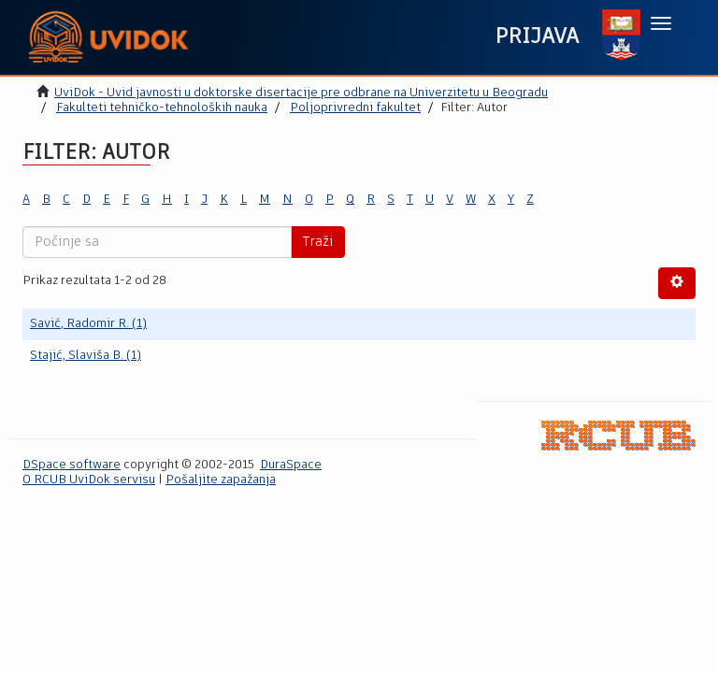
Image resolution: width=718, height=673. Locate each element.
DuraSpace (291, 465)
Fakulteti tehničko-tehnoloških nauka (161, 108)
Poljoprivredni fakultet (355, 108)
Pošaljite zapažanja (220, 480)
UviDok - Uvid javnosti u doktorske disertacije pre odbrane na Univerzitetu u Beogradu (301, 93)
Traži (318, 242)
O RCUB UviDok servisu (88, 480)
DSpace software (71, 465)
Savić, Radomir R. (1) (88, 324)
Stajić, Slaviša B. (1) (85, 356)
